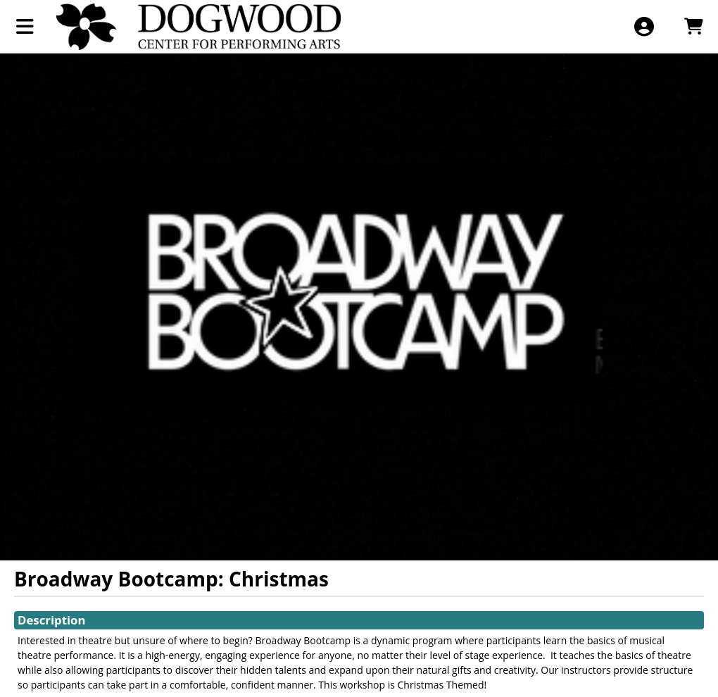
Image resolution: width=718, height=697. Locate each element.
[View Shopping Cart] (693, 26)
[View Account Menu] (644, 26)
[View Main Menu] (25, 26)
